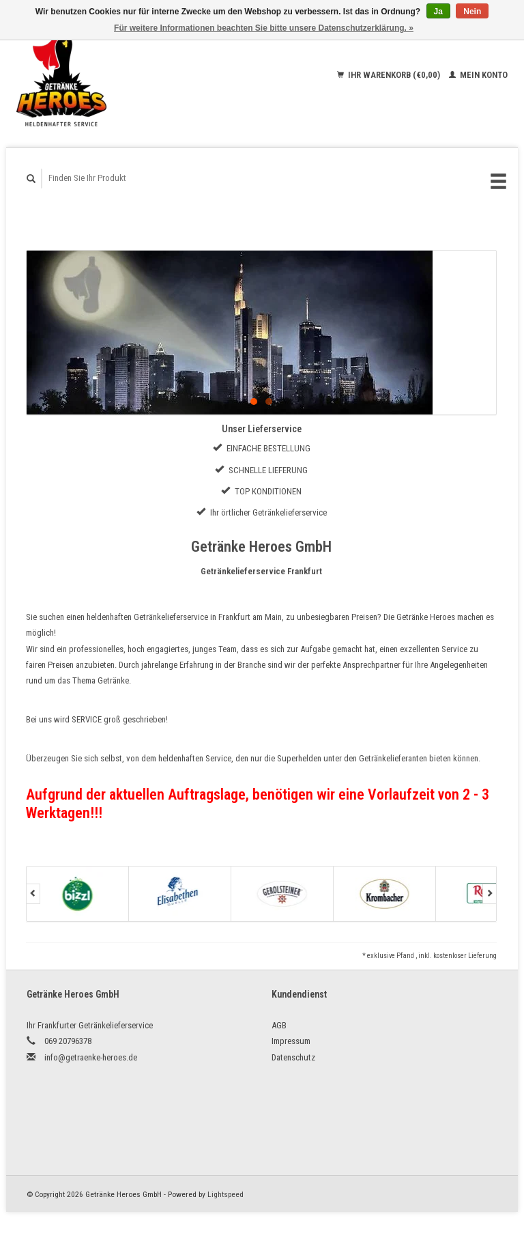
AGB (279, 1025)
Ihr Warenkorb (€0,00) (389, 75)
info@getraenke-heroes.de (90, 1057)
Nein (472, 11)
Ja (438, 11)
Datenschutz (293, 1057)
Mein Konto (478, 75)
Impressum (291, 1041)
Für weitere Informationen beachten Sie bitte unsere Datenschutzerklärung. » (263, 28)
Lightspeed (225, 1194)
